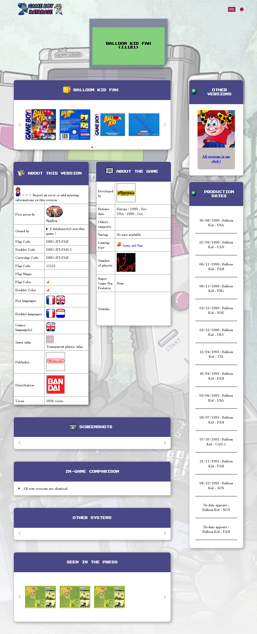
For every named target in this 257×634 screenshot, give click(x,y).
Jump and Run (132, 245)
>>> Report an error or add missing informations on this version (47, 197)
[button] (165, 124)
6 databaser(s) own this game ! (65, 231)
